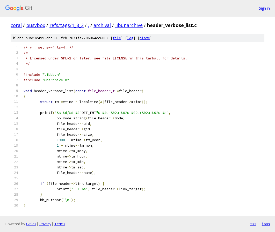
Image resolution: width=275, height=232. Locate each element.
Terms (59, 223)
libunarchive (129, 25)
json (266, 223)
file (117, 38)
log (130, 38)
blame (145, 38)
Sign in (264, 8)
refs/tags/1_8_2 (66, 25)
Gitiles (31, 223)
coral (16, 25)
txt (253, 223)
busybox (35, 25)
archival (102, 25)
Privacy (45, 223)
